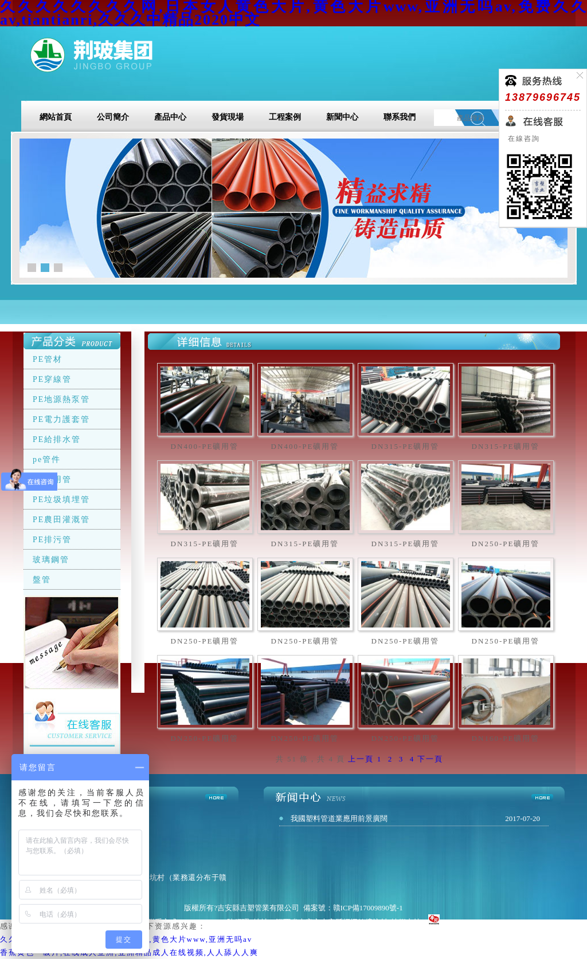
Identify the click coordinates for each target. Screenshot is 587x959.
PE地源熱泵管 (61, 399)
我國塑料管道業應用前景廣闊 (339, 818)
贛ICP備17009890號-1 (368, 907)
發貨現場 (228, 117)
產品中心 (170, 117)
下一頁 (430, 759)
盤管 (42, 579)
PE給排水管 (57, 439)
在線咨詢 (522, 139)
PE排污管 (52, 539)
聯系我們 (399, 117)
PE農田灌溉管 (61, 519)
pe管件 (47, 459)
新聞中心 (342, 117)
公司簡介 (113, 117)
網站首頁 (56, 117)
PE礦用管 (52, 479)
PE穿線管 (52, 379)
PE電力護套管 (61, 419)
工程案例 (285, 117)
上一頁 (361, 759)
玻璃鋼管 (51, 559)
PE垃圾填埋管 (61, 499)
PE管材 (47, 359)
